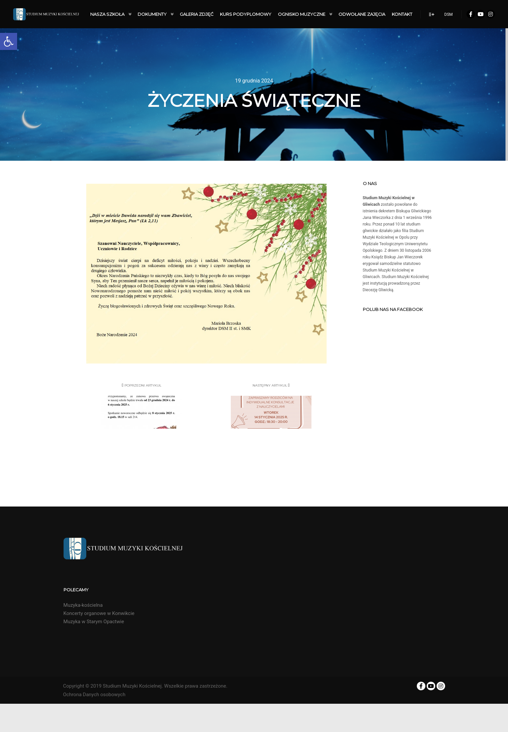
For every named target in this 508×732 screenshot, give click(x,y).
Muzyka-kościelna (83, 605)
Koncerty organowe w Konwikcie (99, 613)
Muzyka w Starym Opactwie (94, 622)
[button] (8, 41)
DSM (448, 14)
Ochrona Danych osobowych (94, 694)
